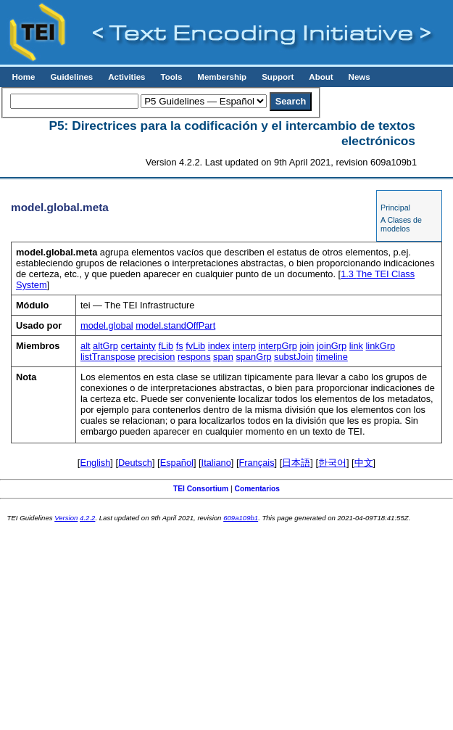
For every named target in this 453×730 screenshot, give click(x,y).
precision (156, 356)
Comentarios (257, 489)
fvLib (195, 345)
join (306, 345)
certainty (138, 345)
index (219, 345)
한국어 (332, 462)
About (321, 77)
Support (278, 77)
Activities (126, 77)
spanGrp (253, 356)
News (359, 77)
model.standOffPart (175, 325)
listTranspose (108, 356)
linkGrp (381, 345)
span (223, 356)
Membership (221, 77)
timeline (332, 356)
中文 (363, 462)
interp (244, 345)
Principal (395, 207)
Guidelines (71, 77)
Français (257, 462)
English (95, 462)
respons (194, 356)
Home (23, 77)
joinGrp (331, 345)
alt (85, 345)
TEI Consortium (200, 489)
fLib (165, 345)
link (356, 345)
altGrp (105, 345)
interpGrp (278, 345)
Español (177, 462)
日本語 (296, 462)
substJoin (293, 356)
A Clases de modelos (401, 224)
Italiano (216, 462)
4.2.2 (87, 518)
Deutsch (135, 462)
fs (179, 345)
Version (66, 518)
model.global (106, 325)
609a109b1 (240, 518)
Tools (171, 77)
